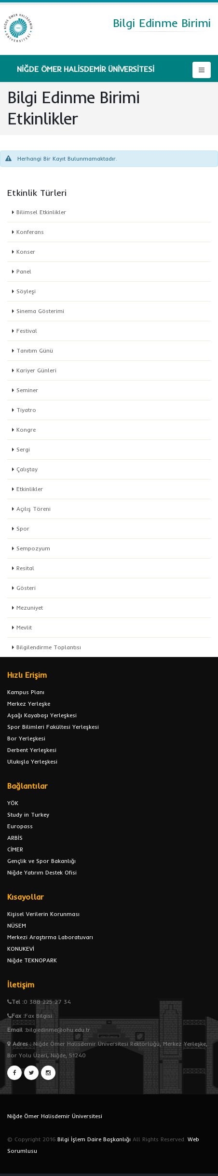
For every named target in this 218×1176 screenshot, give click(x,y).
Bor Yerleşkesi (26, 738)
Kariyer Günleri (36, 370)
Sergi (23, 449)
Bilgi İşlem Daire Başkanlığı (94, 1139)
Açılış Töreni (33, 508)
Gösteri (26, 587)
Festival (26, 330)
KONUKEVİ (20, 948)
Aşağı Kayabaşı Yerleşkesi (42, 715)
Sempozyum (33, 548)
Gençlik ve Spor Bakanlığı (41, 860)
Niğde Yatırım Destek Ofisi (42, 872)
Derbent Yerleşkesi (31, 749)
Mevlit (24, 627)
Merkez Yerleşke (28, 703)
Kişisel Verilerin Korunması (43, 913)
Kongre (26, 429)
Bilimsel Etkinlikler (41, 212)
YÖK (12, 803)
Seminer (27, 390)
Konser (25, 251)
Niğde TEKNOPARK (32, 960)
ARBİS (15, 837)
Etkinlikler (29, 488)
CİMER (15, 849)
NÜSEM (16, 925)
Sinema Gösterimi (40, 311)
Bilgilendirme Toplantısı (48, 647)
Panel (23, 271)
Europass (20, 826)
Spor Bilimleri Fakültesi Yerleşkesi (53, 726)
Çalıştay (27, 469)
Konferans (30, 231)
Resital (25, 568)
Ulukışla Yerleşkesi (32, 761)
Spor (22, 528)
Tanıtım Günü (34, 350)
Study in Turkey (28, 814)
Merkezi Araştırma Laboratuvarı (50, 937)
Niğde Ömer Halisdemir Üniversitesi (54, 1116)
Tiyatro (26, 409)
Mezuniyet (29, 607)
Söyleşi (26, 291)
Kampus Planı (25, 692)
